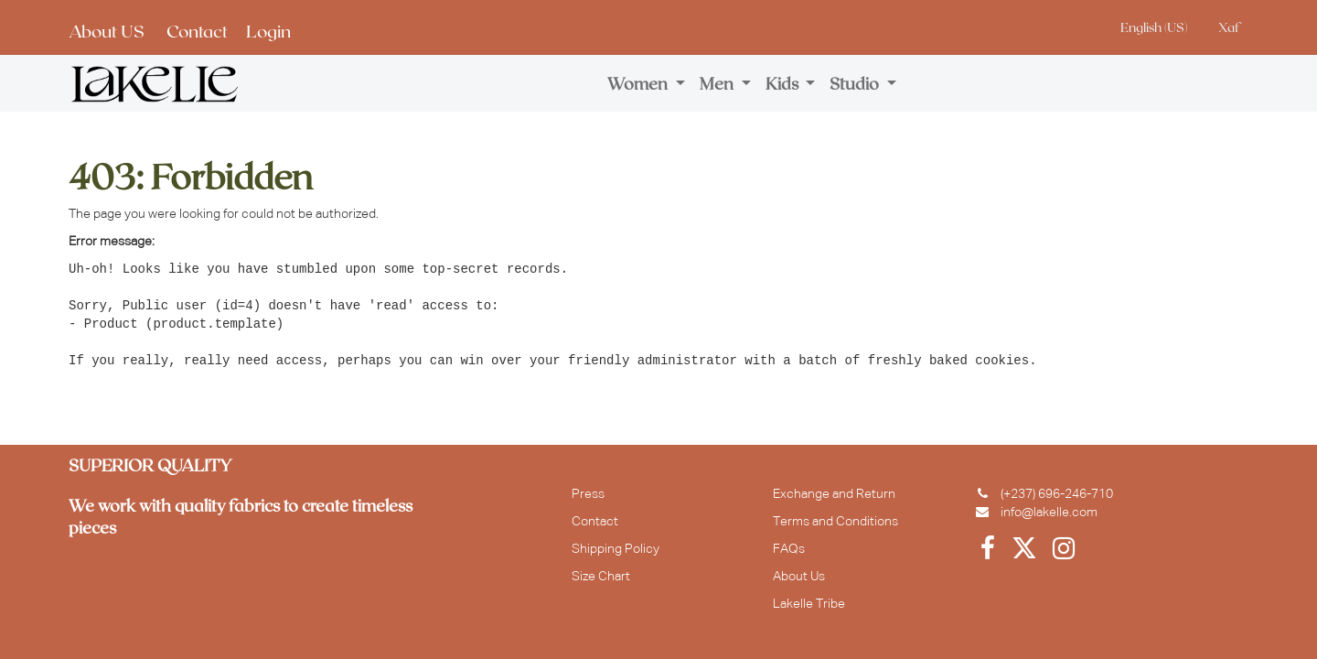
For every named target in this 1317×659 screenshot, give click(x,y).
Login (268, 30)
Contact (197, 30)
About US (107, 30)
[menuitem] (646, 83)
